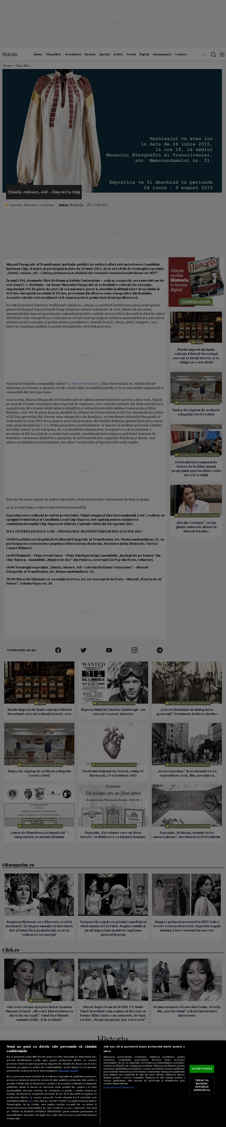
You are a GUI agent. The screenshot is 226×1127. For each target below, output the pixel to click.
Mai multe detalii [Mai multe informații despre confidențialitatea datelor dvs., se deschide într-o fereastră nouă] (68, 1070)
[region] (113, 1083)
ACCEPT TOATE (202, 1068)
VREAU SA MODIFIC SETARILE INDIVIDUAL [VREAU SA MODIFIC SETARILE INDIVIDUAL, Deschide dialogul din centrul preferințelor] (202, 1085)
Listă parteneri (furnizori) (118, 1087)
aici (30, 1101)
